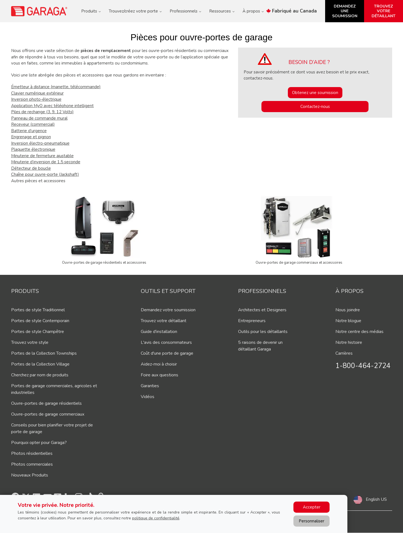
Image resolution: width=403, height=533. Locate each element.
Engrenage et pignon (31, 137)
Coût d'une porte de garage (167, 353)
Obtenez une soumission (315, 92)
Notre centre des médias (359, 332)
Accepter (311, 507)
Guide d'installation (159, 332)
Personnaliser (311, 521)
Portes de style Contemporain (40, 321)
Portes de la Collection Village (40, 364)
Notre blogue (348, 321)
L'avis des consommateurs (166, 342)
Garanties (150, 386)
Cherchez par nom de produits (39, 375)
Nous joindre (347, 310)
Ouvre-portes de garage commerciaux (47, 414)
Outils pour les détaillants (263, 332)
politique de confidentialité (155, 518)
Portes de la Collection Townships (44, 353)
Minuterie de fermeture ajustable (42, 156)
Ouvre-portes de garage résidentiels (46, 403)
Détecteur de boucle (31, 168)
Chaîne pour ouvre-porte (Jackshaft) (45, 174)
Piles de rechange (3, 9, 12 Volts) (42, 112)
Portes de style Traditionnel (38, 310)
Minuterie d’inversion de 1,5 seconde (45, 162)
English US (376, 499)
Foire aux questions (159, 375)
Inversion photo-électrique (36, 99)
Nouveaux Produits (29, 475)
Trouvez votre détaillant (163, 321)
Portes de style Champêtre (37, 332)
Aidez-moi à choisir (159, 364)
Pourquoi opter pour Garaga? (39, 443)
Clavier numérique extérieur (37, 93)
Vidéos (147, 397)
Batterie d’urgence (29, 131)
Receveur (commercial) (33, 124)
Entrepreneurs (252, 321)
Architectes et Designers (262, 310)
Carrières (344, 353)
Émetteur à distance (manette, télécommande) (56, 87)
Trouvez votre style (29, 342)
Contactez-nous (315, 106)
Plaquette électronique (33, 149)
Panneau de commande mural (39, 118)
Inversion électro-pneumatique (40, 143)
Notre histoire (348, 342)
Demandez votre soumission (168, 310)
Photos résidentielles (32, 453)
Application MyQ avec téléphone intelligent (52, 105)
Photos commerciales (32, 464)
